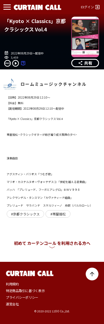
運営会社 (12, 304)
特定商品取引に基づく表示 (25, 290)
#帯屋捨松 (58, 214)
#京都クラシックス (25, 214)
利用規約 (12, 284)
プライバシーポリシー (22, 297)
